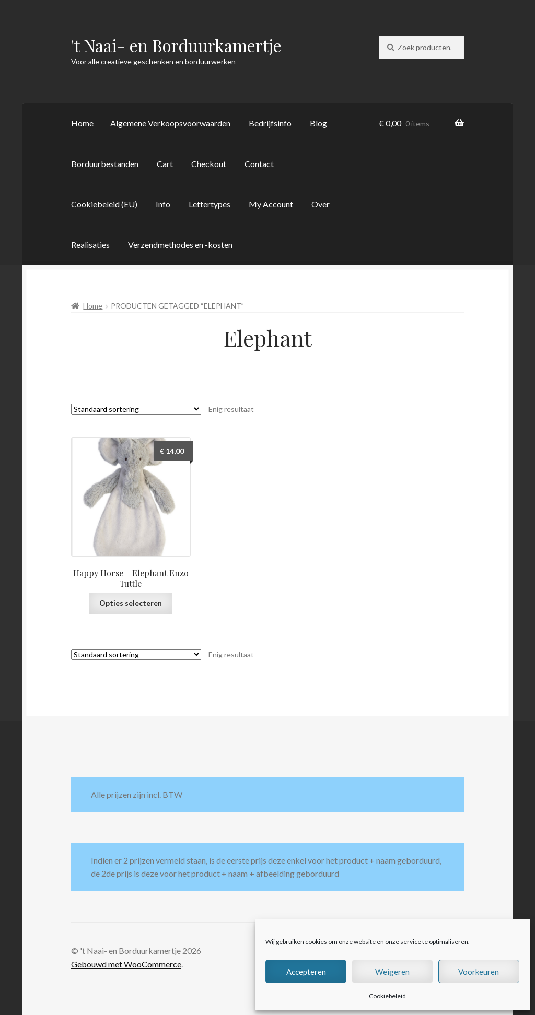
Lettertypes (209, 204)
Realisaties (90, 245)
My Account (271, 204)
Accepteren (306, 971)
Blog (318, 123)
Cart (165, 164)
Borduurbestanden (104, 164)
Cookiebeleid (387, 996)
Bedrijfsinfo (270, 123)
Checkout (208, 164)
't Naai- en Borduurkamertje (176, 45)
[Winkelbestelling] (136, 409)
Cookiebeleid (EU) (104, 204)
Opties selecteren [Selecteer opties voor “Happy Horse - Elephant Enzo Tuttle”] (130, 602)
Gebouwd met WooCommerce (126, 964)
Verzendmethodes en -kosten (180, 245)
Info (163, 204)
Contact (259, 164)
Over (320, 204)
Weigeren (392, 971)
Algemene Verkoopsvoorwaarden (170, 123)
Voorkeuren (478, 971)
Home (82, 123)
